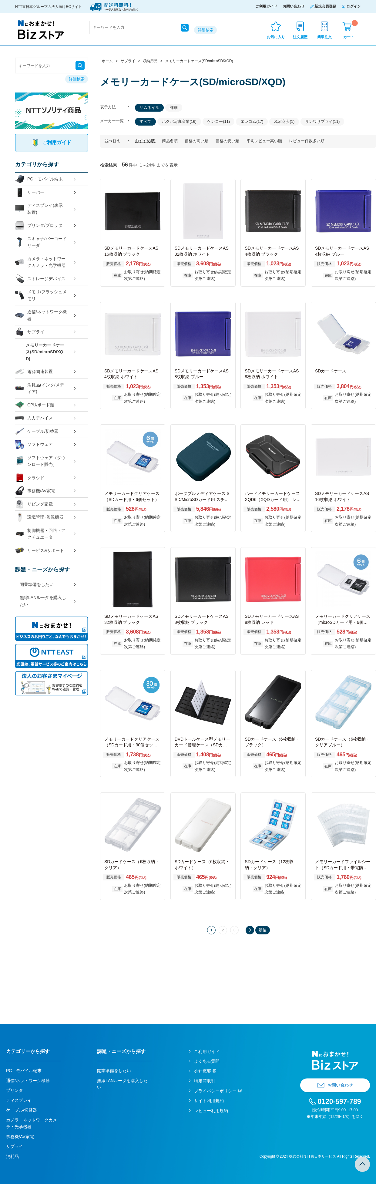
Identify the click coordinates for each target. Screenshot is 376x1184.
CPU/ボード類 (34, 405)
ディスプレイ (19, 1100)
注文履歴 (300, 37)
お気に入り (276, 37)
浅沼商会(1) (284, 121)
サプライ (29, 331)
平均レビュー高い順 (265, 141)
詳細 (174, 107)
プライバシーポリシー (215, 1090)
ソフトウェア (34, 444)
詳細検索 (205, 30)
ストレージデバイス (40, 278)
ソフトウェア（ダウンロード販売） (40, 461)
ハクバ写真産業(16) (179, 121)
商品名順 (170, 141)
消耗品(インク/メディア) (39, 388)
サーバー (29, 192)
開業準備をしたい (37, 584)
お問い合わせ (293, 6)
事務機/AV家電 (35, 490)
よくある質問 (207, 1061)
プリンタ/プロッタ (38, 225)
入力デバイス (34, 418)
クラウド (29, 477)
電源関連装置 (34, 371)
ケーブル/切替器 (36, 431)
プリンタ (14, 1090)
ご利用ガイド (266, 6)
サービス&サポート (39, 550)
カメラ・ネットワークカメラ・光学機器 (40, 262)
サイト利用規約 (209, 1100)
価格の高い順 (197, 141)
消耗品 (12, 1156)
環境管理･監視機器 (39, 517)
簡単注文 (324, 37)
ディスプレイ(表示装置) (39, 209)
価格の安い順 (228, 141)
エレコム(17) (251, 121)
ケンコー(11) (218, 121)
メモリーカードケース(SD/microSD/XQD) (45, 352)
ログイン (353, 6)
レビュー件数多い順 (306, 141)
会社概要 (202, 1071)
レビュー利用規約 (211, 1110)
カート (350, 29)
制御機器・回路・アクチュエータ (40, 534)
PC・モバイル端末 (39, 179)
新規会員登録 (325, 6)
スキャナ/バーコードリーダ (41, 242)
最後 (263, 930)
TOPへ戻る (362, 1164)
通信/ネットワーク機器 (41, 315)
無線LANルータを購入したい (43, 601)
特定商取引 (204, 1080)
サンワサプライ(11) (322, 121)
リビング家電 (34, 504)
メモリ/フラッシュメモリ (41, 295)
